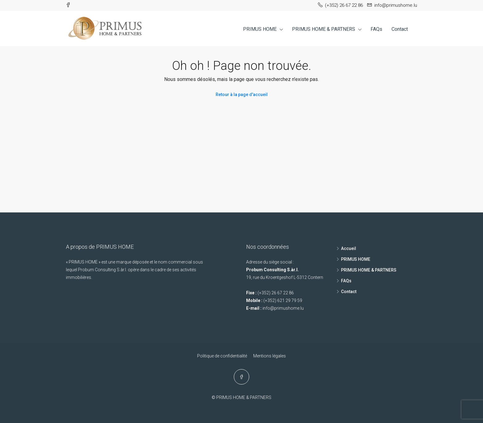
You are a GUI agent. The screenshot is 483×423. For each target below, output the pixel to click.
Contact (400, 29)
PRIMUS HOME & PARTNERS (323, 29)
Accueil (348, 248)
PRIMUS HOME (260, 29)
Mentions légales (269, 355)
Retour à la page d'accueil (242, 94)
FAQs (376, 29)
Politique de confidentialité (222, 355)
